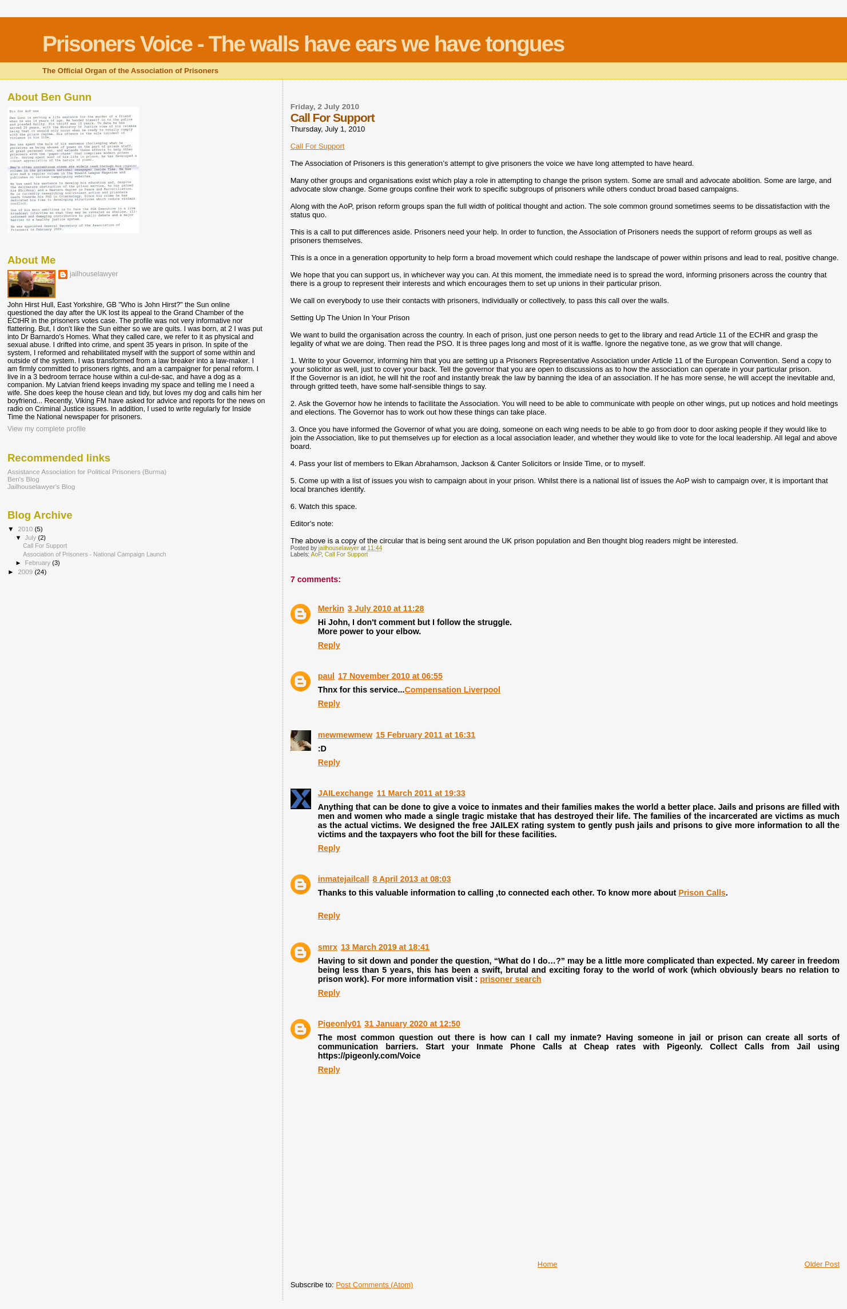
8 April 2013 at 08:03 (412, 879)
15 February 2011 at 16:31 (425, 734)
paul (326, 676)
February (39, 562)
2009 (26, 571)
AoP (316, 554)
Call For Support (318, 146)
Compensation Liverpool (452, 689)
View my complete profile (46, 429)
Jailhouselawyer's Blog (41, 486)
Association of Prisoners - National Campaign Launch (94, 554)
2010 (26, 528)
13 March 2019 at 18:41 (385, 947)
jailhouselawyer (94, 274)
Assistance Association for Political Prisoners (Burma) (86, 471)
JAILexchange (345, 793)
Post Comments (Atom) (374, 1284)
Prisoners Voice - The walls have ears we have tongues (303, 43)
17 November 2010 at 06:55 (390, 676)
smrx (327, 947)
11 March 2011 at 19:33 (421, 793)
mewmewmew (345, 734)
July (31, 537)
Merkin (331, 608)
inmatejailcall (343, 879)
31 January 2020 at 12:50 (412, 1023)
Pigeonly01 (339, 1023)
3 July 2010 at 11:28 (386, 608)
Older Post (822, 1264)
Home (548, 1264)
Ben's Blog (23, 479)
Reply (329, 645)
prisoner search (510, 979)
